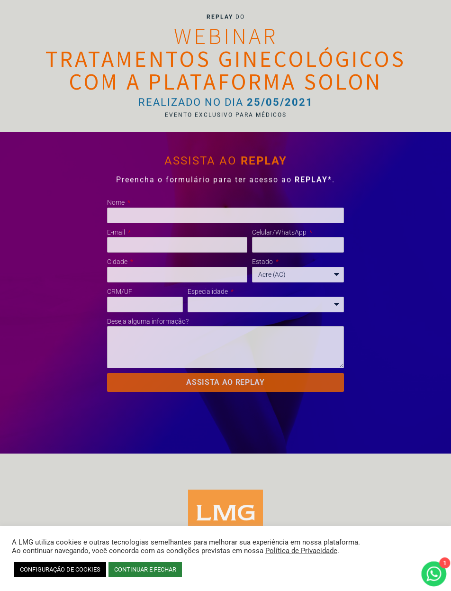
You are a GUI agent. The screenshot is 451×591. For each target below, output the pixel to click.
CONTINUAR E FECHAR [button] (145, 569)
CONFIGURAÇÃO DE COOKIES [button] (60, 569)
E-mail (116, 232)
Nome (116, 202)
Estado (263, 261)
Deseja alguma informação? (148, 321)
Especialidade (208, 291)
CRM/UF (119, 291)
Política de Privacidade (301, 550)
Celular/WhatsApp (280, 232)
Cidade (118, 261)
